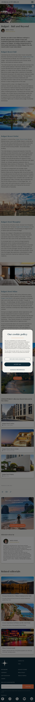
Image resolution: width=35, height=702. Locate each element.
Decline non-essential (17, 359)
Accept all (17, 364)
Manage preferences (17, 369)
